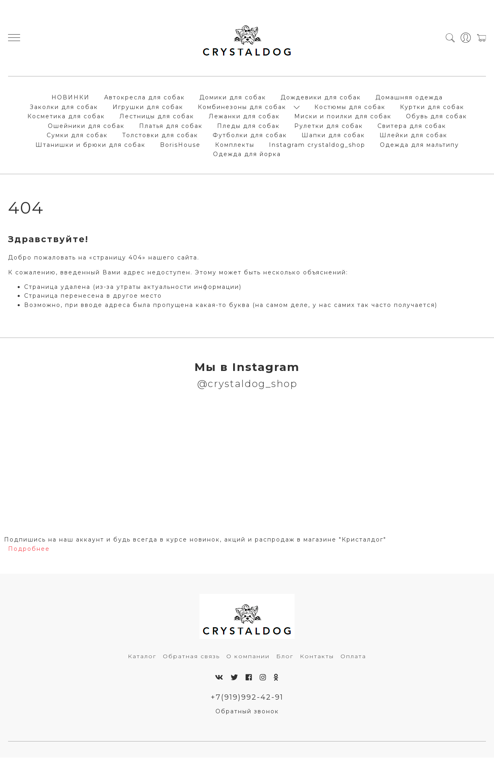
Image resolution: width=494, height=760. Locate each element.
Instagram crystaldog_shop (317, 146)
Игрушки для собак (148, 108)
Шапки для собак (333, 136)
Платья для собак (171, 127)
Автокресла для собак (144, 98)
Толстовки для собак (160, 136)
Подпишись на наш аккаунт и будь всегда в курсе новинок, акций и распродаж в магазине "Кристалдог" (195, 542)
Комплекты (234, 146)
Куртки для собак (432, 108)
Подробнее (29, 550)
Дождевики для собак (321, 98)
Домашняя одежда (409, 98)
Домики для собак (232, 98)
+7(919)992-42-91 (247, 699)
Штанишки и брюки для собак (90, 146)
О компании (248, 658)
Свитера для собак (411, 127)
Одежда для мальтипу (419, 146)
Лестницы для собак (156, 117)
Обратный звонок (247, 713)
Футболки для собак (250, 136)
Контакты (317, 658)
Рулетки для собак (328, 127)
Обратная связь (191, 658)
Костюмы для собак (349, 108)
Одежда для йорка (247, 155)
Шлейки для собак (413, 136)
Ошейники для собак (86, 127)
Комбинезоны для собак (242, 108)
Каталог (142, 658)
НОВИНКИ (70, 98)
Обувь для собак (436, 117)
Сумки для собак (77, 136)
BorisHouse (180, 146)
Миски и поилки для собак (343, 117)
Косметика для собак (66, 117)
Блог (284, 658)
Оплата (353, 658)
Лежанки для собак (244, 117)
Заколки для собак (64, 108)
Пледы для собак (248, 127)
